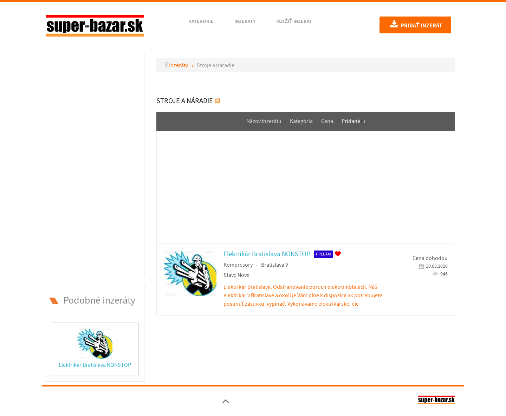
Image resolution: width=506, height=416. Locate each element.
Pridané (351, 121)
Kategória (302, 121)
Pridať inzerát (415, 25)
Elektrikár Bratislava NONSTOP (95, 365)
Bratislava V (274, 264)
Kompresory (238, 264)
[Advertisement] (95, 163)
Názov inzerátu (264, 121)
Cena (327, 121)
